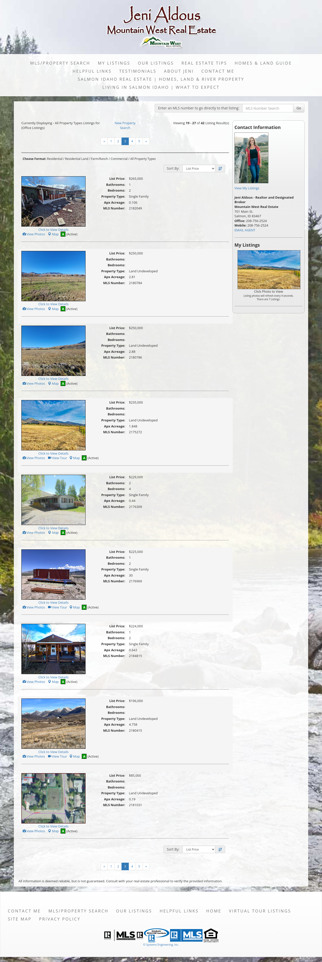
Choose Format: (34, 159)
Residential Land (76, 159)
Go (298, 108)
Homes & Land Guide (263, 63)
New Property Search (125, 125)
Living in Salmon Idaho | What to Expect (161, 87)
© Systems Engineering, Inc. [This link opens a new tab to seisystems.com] (161, 944)
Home (213, 911)
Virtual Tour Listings (260, 911)
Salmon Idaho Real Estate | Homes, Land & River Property (161, 79)
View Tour (57, 457)
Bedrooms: (116, 190)
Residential (54, 159)
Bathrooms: (115, 184)
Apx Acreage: (114, 202)
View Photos (33, 234)
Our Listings (156, 63)
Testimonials (137, 71)
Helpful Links (91, 71)
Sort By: (173, 168)
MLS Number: (114, 208)
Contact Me (217, 71)
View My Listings (246, 188)
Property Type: (113, 196)
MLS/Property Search (60, 63)
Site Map (19, 919)
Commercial (119, 159)
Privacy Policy (59, 919)
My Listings (114, 63)
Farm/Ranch (99, 159)
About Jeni (179, 71)
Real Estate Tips (204, 63)
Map (53, 234)
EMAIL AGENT (244, 230)
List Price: (117, 178)
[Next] (104, 141)
